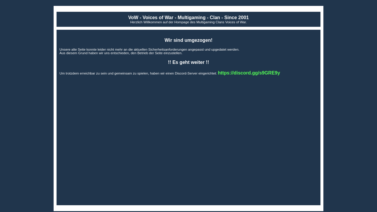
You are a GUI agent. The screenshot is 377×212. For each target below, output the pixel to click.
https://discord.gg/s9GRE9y (249, 72)
